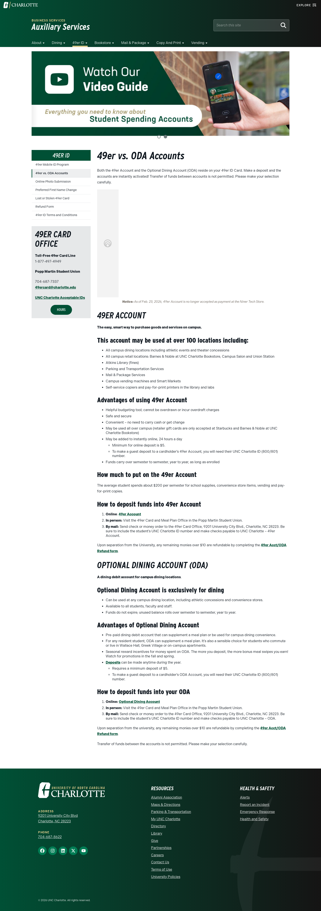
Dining (57, 43)
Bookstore (103, 43)
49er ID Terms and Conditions (56, 215)
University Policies (165, 877)
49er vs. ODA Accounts (51, 173)
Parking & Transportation (171, 812)
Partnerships (161, 848)
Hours (61, 310)
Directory (158, 826)
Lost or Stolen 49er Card (52, 198)
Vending (197, 43)
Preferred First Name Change (56, 190)
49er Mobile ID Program (52, 164)
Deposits (113, 662)
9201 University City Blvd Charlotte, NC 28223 (58, 818)
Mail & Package (133, 43)
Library (156, 833)
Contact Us (160, 862)
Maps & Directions (165, 805)
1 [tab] (159, 136)
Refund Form (44, 207)
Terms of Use (161, 869)
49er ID (78, 43)
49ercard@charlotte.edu (55, 287)
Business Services (48, 20)
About (36, 43)
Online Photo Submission (53, 181)
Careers (157, 855)
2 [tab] (165, 136)
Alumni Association (166, 797)
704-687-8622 (50, 837)
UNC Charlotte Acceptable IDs (60, 298)
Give (154, 841)
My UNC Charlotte (165, 819)
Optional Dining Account (139, 702)
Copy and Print (168, 43)
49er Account (130, 514)
